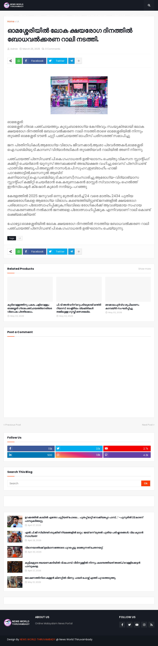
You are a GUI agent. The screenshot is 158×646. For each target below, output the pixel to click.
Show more (144, 268)
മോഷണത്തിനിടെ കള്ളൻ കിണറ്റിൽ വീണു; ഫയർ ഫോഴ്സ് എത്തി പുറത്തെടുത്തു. (70, 578)
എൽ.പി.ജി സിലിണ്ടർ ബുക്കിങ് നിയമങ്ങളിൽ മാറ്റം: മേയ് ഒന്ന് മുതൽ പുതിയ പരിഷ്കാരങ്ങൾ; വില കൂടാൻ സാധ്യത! (84, 534)
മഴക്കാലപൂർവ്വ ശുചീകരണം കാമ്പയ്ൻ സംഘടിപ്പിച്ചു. (122, 306)
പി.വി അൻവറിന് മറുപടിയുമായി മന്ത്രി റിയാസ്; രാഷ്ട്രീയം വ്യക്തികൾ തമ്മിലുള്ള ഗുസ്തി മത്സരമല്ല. (78, 308)
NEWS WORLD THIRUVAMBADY (37, 639)
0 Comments (52, 49)
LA (18, 21)
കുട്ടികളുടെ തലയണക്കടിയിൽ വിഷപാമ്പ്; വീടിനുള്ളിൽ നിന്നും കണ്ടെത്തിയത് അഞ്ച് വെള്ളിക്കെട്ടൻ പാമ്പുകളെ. (82, 564)
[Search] (74, 483)
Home (10, 21)
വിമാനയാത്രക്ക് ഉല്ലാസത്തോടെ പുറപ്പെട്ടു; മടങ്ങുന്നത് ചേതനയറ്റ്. (64, 547)
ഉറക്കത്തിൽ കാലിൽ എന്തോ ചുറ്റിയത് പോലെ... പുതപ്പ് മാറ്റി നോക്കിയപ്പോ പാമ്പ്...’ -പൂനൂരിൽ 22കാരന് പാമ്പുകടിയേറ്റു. (84, 519)
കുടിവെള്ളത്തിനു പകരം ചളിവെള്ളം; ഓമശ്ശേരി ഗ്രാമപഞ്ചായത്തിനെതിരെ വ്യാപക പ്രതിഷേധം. (29, 308)
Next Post (147, 424)
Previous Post (13, 424)
